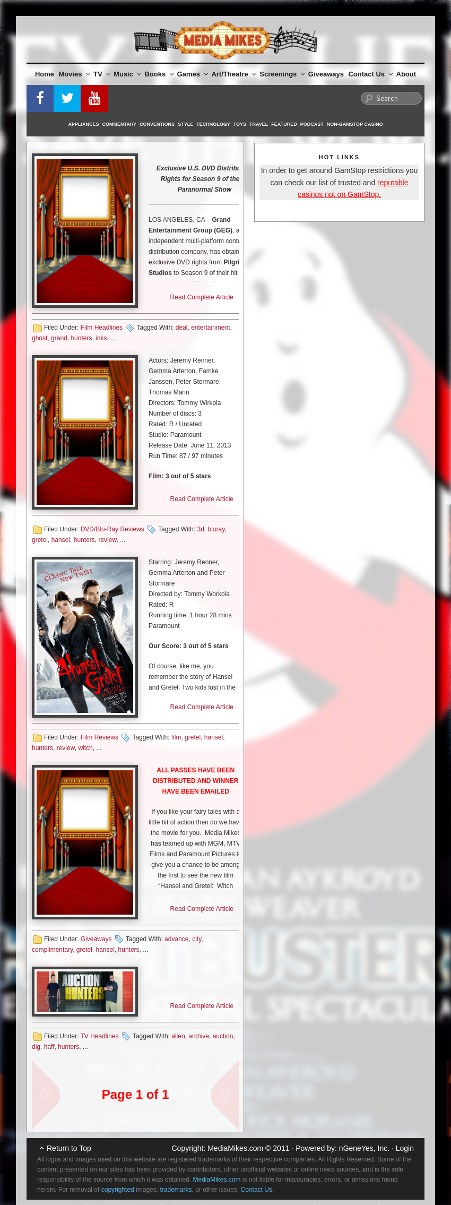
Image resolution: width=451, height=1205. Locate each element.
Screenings (282, 74)
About (406, 74)
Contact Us (370, 74)
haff (49, 1047)
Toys (239, 124)
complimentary (52, 949)
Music (127, 74)
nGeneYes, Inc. (364, 1148)
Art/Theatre (233, 74)
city (196, 939)
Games (192, 74)
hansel (60, 540)
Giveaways (326, 74)
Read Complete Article (201, 297)
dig (36, 1047)
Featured (284, 124)
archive (198, 1036)
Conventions (157, 124)
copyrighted (117, 1189)
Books (159, 74)
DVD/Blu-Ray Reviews (112, 529)
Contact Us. (257, 1189)
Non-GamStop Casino (355, 124)
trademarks (176, 1189)
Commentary (119, 124)
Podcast (312, 124)
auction (223, 1036)
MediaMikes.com (235, 1148)
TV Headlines (99, 1036)
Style (185, 124)
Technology (213, 124)
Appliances (83, 124)
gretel (40, 540)
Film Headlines (102, 327)
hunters (81, 338)
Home (44, 74)
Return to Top (69, 1148)
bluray (215, 529)
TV (101, 74)
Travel (258, 124)
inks (101, 338)
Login (405, 1148)
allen (178, 1036)
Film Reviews (99, 737)
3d (200, 529)
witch (85, 748)
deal (182, 327)
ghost (39, 338)
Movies (74, 74)
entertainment (210, 327)
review (107, 540)
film (176, 737)
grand (59, 338)
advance (176, 939)
